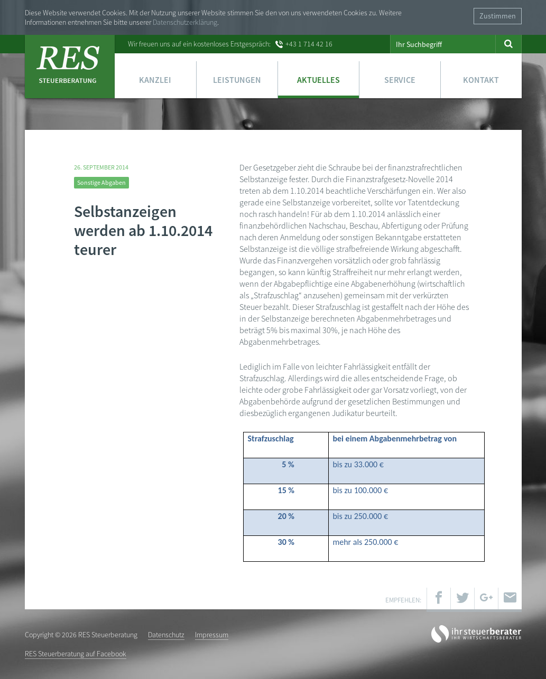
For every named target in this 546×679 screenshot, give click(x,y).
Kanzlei (155, 79)
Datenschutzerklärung (185, 22)
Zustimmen (497, 16)
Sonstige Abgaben (101, 182)
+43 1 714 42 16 (308, 44)
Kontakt (481, 79)
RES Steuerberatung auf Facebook (75, 653)
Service (399, 79)
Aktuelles (318, 79)
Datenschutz (166, 634)
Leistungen (237, 79)
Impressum (211, 634)
